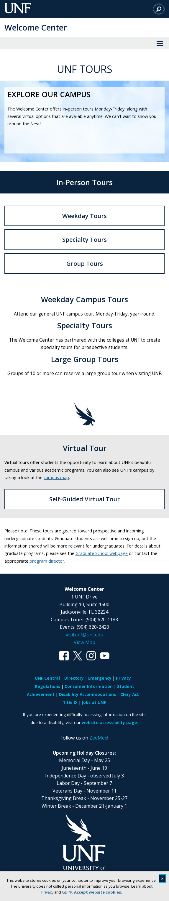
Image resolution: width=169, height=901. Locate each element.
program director (46, 561)
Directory (74, 678)
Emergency (99, 678)
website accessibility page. (110, 722)
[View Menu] (160, 43)
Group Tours (84, 264)
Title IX (70, 702)
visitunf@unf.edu (84, 634)
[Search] (159, 9)
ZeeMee (98, 737)
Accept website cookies (97, 892)
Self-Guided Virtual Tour (84, 499)
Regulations (47, 686)
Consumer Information (89, 686)
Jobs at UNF (94, 702)
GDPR (67, 892)
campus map (56, 477)
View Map (84, 642)
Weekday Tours (84, 216)
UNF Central (47, 678)
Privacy (47, 892)
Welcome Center (35, 27)
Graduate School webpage (102, 553)
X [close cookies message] (162, 878)
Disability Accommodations (87, 694)
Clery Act (129, 694)
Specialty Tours (84, 240)
